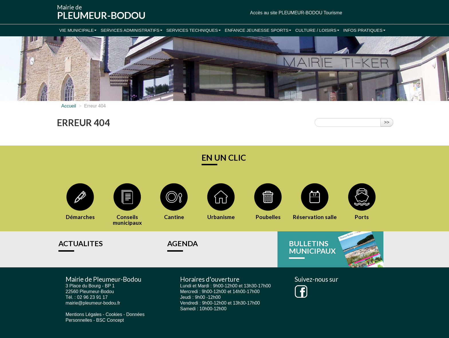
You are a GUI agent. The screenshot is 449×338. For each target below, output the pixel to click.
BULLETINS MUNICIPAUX (312, 247)
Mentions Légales (83, 314)
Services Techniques (193, 30)
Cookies (114, 314)
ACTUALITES (80, 243)
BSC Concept (110, 320)
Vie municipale (78, 30)
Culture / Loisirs (317, 30)
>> (386, 122)
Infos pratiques (364, 30)
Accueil (68, 106)
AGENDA (182, 243)
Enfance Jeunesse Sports (258, 30)
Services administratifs (131, 30)
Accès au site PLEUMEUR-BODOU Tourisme (296, 12)
